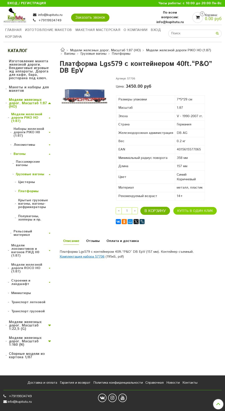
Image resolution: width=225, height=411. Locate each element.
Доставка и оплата (42, 382)
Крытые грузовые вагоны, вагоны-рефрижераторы (33, 204)
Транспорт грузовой (28, 311)
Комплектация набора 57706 (82, 256)
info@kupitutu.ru (49, 14)
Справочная (154, 382)
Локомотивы (24, 144)
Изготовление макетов (48, 30)
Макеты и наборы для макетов (29, 89)
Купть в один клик (195, 210)
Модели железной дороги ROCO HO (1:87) (26, 268)
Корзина (13, 36)
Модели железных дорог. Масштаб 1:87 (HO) (105, 50)
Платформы (121, 53)
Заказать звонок (90, 17)
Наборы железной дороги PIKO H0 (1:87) (29, 132)
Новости (173, 382)
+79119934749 (49, 20)
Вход (156, 30)
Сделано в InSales (208, 399)
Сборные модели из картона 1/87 (27, 355)
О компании (135, 30)
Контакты (189, 382)
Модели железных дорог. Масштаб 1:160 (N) (25, 341)
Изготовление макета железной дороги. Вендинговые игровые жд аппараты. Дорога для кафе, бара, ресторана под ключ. (29, 70)
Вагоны (69, 53)
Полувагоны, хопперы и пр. (29, 218)
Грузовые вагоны (93, 53)
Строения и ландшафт (20, 282)
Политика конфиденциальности (118, 382)
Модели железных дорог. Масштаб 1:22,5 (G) (25, 325)
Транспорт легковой (28, 302)
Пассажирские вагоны (28, 163)
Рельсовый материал (23, 233)
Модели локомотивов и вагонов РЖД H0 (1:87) (25, 250)
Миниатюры (21, 293)
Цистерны (26, 182)
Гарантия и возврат (75, 382)
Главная (13, 30)
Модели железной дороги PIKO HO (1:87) (178, 50)
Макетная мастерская (97, 30)
